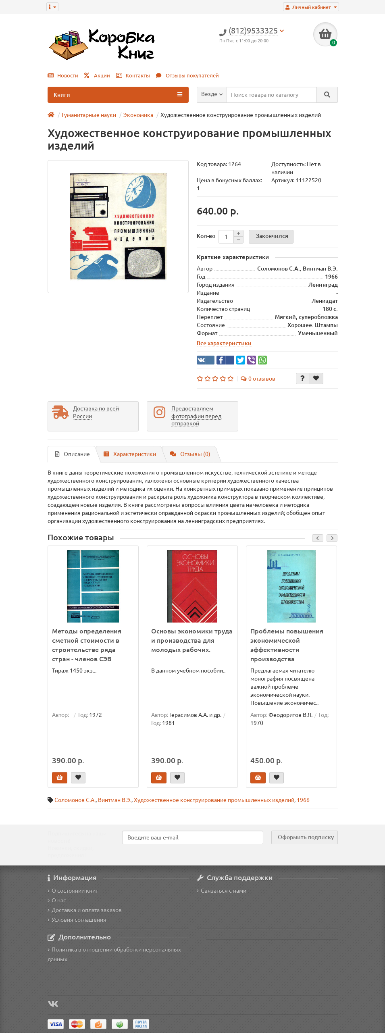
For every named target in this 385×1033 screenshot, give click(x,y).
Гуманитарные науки (89, 115)
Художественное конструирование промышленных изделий (214, 800)
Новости (63, 76)
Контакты (133, 76)
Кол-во (206, 236)
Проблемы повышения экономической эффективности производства (286, 644)
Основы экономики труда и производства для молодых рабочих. (192, 640)
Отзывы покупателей (187, 76)
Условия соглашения (77, 919)
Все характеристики (224, 343)
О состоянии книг (73, 890)
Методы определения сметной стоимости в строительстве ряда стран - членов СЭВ (86, 644)
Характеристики (130, 454)
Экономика (138, 115)
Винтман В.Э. (114, 800)
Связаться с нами (221, 890)
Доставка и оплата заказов (85, 910)
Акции (97, 76)
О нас (57, 900)
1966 (303, 800)
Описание (72, 454)
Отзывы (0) (190, 454)
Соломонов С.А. (75, 800)
